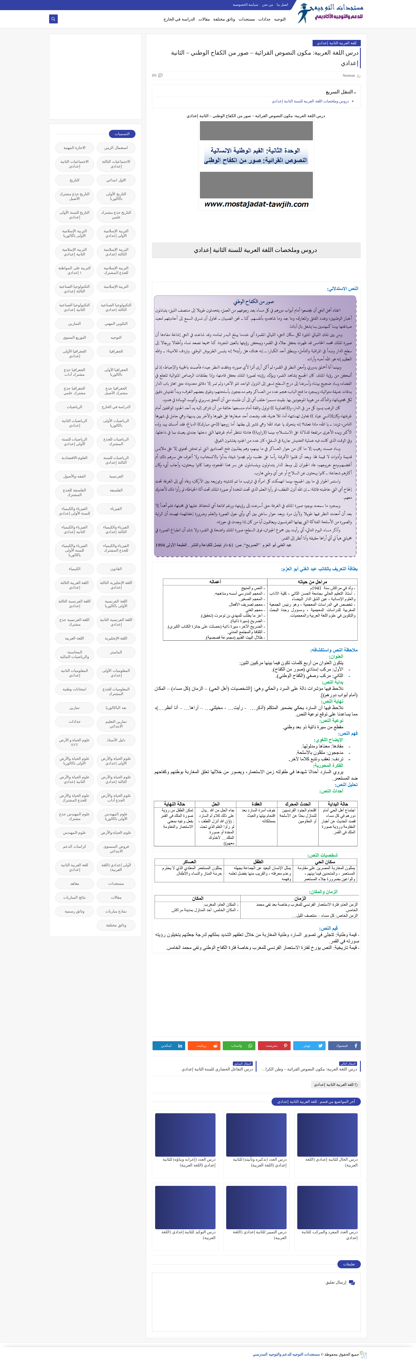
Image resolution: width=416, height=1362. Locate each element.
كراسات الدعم (74, 846)
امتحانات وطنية (74, 689)
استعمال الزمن (116, 147)
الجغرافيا (116, 351)
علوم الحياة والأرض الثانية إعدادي (75, 779)
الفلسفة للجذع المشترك (74, 492)
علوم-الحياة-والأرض (116, 832)
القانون (116, 569)
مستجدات (247, 19)
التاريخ (74, 180)
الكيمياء (75, 569)
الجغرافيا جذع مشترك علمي (74, 390)
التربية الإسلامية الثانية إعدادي (74, 251)
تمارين (74, 707)
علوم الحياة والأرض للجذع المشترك (75, 797)
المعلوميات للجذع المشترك (116, 691)
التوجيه (280, 19)
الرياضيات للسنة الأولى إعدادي (74, 441)
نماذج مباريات (116, 911)
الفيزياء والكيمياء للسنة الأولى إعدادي (74, 510)
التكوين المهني (116, 323)
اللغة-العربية (74, 638)
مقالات (204, 19)
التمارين (74, 323)
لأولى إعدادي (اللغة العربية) (116, 867)
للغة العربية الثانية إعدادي (336, 43)
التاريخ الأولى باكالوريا (116, 196)
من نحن (267, 5)
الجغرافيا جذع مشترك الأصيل (116, 390)
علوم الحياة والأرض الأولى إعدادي (116, 760)
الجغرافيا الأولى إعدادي (74, 353)
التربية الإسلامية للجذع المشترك (116, 270)
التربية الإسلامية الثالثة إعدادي (116, 251)
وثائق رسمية (74, 911)
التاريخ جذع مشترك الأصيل (75, 196)
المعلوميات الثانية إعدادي (74, 672)
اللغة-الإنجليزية (116, 638)
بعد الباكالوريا (116, 707)
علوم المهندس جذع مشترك (74, 816)
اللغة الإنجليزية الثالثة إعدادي (116, 584)
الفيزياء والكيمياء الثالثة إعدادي (116, 529)
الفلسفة (116, 490)
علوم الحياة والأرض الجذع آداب (116, 797)
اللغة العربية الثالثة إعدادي (74, 584)
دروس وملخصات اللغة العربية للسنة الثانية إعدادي (310, 101)
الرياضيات (74, 407)
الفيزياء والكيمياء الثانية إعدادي (75, 529)
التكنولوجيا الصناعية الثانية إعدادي (74, 307)
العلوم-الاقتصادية (75, 458)
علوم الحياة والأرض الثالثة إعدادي (116, 779)
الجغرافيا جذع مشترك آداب (74, 372)
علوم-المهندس (74, 832)
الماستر (116, 652)
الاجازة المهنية (75, 147)
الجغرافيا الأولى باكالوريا (116, 372)
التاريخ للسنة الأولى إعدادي (75, 214)
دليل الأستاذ (116, 740)
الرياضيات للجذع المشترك (116, 441)
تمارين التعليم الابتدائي (116, 723)
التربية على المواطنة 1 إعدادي (74, 270)
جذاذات (264, 19)
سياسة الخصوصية (245, 5)
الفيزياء (116, 508)
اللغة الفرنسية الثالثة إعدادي (74, 603)
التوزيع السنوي (74, 337)
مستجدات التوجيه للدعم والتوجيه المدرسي (286, 1354)
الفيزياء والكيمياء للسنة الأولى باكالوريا (75, 550)
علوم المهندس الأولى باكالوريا (116, 816)
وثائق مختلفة (224, 19)
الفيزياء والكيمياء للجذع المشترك (116, 547)
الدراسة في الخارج (179, 19)
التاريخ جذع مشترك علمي (116, 214)
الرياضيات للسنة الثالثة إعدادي (116, 460)
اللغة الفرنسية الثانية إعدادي (116, 622)
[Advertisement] (92, 76)
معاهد (74, 883)
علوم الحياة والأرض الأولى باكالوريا (75, 760)
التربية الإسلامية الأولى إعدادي (116, 233)
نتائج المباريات (74, 897)
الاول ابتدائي (116, 180)
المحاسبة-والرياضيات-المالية (74, 654)
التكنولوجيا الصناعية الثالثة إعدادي (74, 288)
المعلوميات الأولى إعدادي (116, 672)
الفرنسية (116, 476)
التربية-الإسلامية (116, 286)
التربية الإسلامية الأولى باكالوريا (74, 233)
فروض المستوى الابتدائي (116, 848)
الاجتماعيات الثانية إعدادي (74, 163)
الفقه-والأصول (74, 476)
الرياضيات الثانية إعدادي (74, 423)
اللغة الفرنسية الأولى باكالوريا (116, 603)
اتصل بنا (282, 5)
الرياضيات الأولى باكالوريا (116, 423)
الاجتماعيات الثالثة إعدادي (116, 163)
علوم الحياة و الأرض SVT (74, 742)
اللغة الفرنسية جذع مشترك (75, 622)
